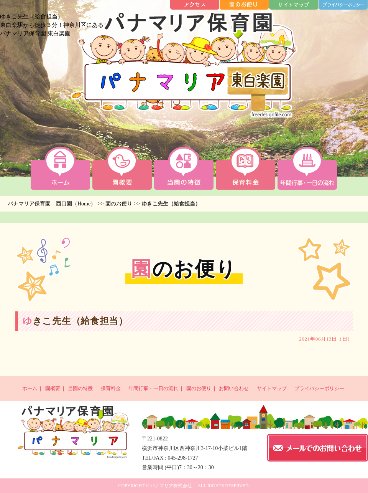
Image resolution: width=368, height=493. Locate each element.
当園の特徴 (80, 388)
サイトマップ (272, 388)
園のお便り (118, 204)
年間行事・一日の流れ (153, 388)
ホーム (29, 388)
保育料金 (111, 388)
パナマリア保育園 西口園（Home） (52, 204)
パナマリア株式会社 (171, 485)
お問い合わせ (234, 388)
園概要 (52, 388)
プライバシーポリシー (319, 388)
